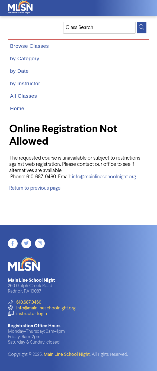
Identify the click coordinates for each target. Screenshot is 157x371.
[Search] (141, 27)
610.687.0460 (24, 302)
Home (17, 108)
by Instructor (25, 83)
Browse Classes (29, 46)
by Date (19, 71)
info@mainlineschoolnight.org (104, 176)
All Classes (23, 96)
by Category (24, 58)
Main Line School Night (67, 354)
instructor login (27, 314)
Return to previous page (34, 188)
